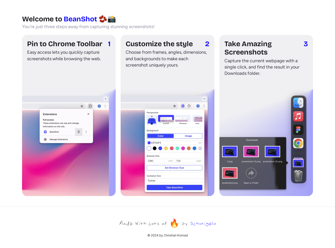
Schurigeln (203, 223)
